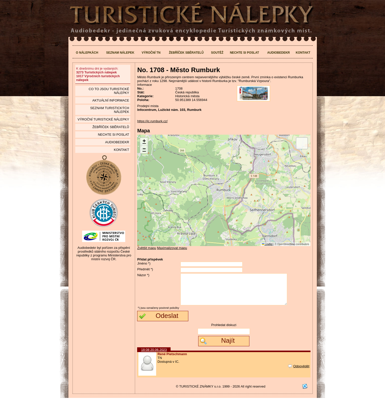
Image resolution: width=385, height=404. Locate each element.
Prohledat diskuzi (223, 331)
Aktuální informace (110, 100)
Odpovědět (298, 372)
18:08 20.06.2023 (154, 356)
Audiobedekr (278, 52)
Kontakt (303, 52)
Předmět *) (145, 269)
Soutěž (217, 52)
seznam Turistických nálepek (109, 110)
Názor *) (143, 275)
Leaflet (267, 244)
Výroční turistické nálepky (103, 119)
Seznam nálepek (120, 52)
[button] (144, 142)
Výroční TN (151, 52)
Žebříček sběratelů (186, 52)
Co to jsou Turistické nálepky (109, 91)
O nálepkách (87, 52)
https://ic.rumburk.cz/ (152, 121)
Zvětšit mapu (146, 248)
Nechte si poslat (244, 52)
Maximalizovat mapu (172, 248)
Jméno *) (143, 263)
